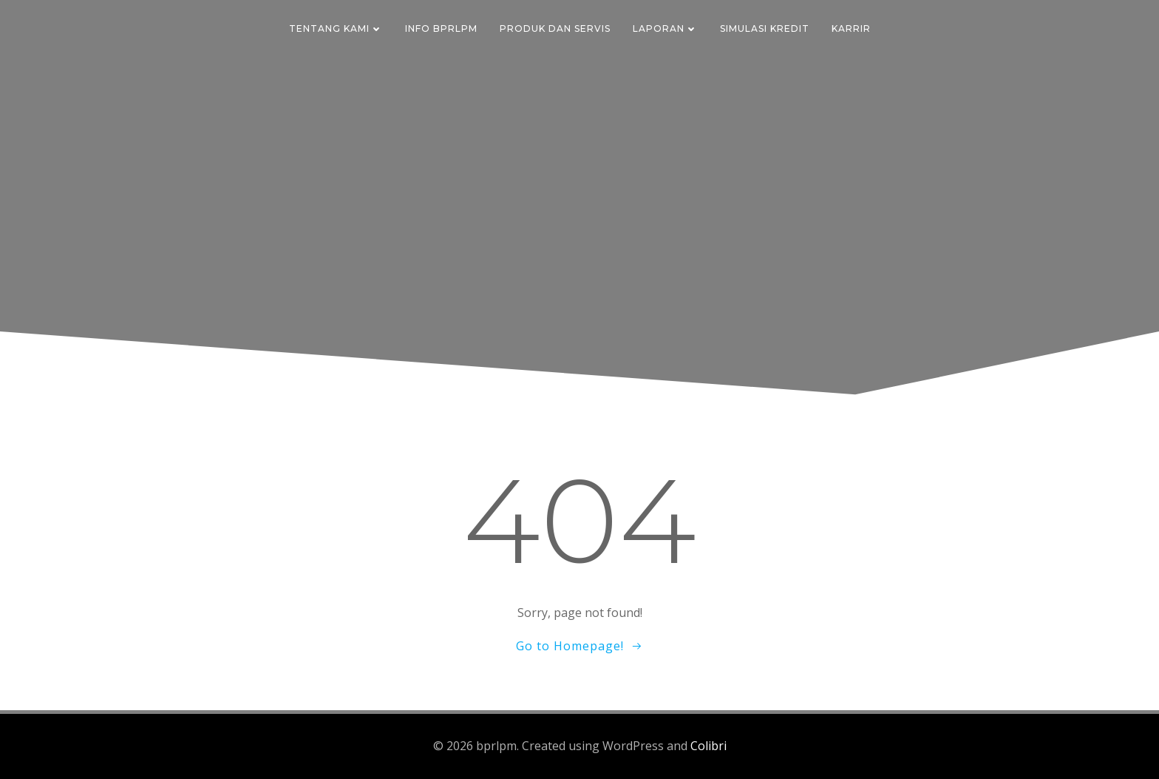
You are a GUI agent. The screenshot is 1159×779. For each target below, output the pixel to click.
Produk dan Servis (555, 28)
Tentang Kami (336, 28)
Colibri (708, 746)
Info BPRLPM (441, 28)
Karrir (851, 28)
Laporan (665, 28)
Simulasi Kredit (764, 28)
